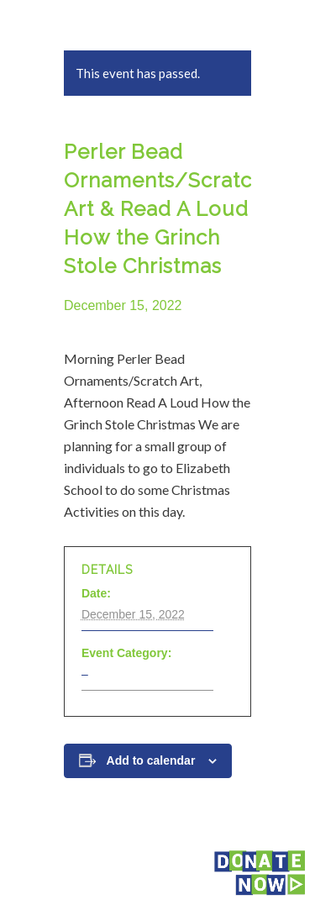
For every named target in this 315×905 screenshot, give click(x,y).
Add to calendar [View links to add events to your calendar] (151, 760)
